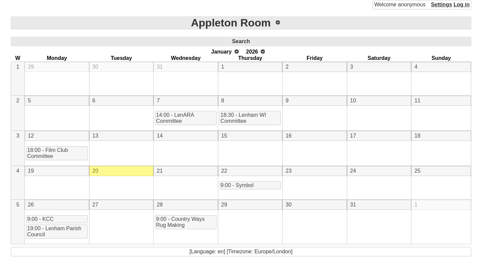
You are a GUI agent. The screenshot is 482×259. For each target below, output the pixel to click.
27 (95, 204)
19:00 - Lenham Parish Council (54, 231)
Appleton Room (230, 23)
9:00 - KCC (40, 219)
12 (31, 136)
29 (31, 67)
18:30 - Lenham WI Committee (243, 118)
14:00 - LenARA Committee (175, 118)
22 (224, 171)
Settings (441, 4)
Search (241, 41)
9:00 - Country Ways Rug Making (180, 222)
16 (289, 136)
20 (95, 171)
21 (160, 171)
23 (289, 171)
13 (95, 136)
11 (417, 100)
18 (417, 136)
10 (353, 100)
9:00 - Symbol (237, 185)
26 (31, 204)
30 (95, 67)
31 (160, 67)
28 (160, 204)
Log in (462, 4)
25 (417, 171)
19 (31, 171)
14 (160, 136)
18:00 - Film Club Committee (47, 153)
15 (224, 136)
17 (353, 136)
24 (353, 171)
